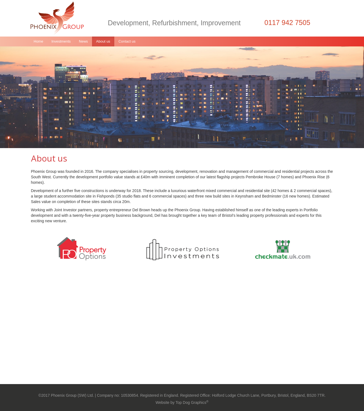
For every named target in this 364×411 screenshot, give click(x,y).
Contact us (126, 41)
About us (103, 41)
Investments (61, 41)
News (83, 41)
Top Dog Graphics (192, 402)
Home (38, 41)
